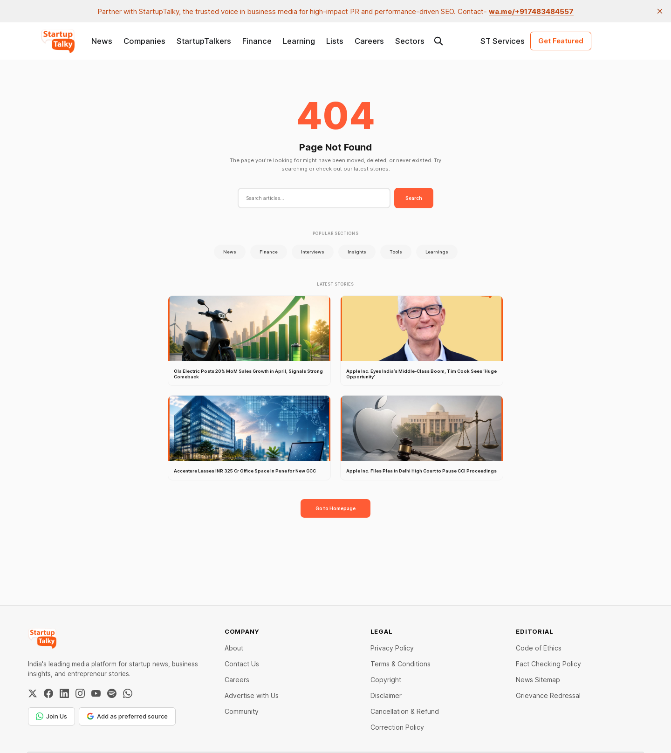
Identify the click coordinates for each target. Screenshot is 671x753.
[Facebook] (48, 693)
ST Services (502, 41)
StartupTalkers (204, 41)
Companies (144, 41)
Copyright (385, 680)
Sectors (410, 41)
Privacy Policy (392, 648)
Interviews (312, 251)
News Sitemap (538, 680)
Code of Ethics (538, 648)
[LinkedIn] (64, 693)
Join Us (51, 716)
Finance (257, 41)
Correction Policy (397, 727)
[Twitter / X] (32, 693)
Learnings (436, 251)
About (234, 648)
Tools (396, 251)
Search (413, 198)
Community (242, 711)
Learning (299, 41)
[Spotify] (111, 693)
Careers (369, 41)
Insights (357, 251)
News (101, 41)
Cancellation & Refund (404, 711)
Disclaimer (386, 695)
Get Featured (560, 40)
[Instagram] (80, 693)
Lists (334, 41)
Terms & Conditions (400, 664)
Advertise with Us (252, 695)
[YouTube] (96, 693)
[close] (659, 11)
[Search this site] (438, 41)
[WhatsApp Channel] (127, 693)
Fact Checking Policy (548, 664)
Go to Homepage (335, 508)
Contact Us (242, 664)
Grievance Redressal (548, 695)
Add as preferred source (127, 716)
